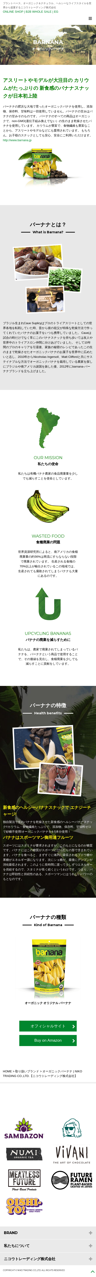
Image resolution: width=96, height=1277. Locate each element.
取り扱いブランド (27, 1071)
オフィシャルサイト (48, 1026)
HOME (7, 1071)
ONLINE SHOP (13, 11)
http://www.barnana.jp (17, 140)
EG (56, 11)
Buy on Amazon (48, 1040)
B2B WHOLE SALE (39, 11)
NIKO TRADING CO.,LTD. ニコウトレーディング (49, 19)
